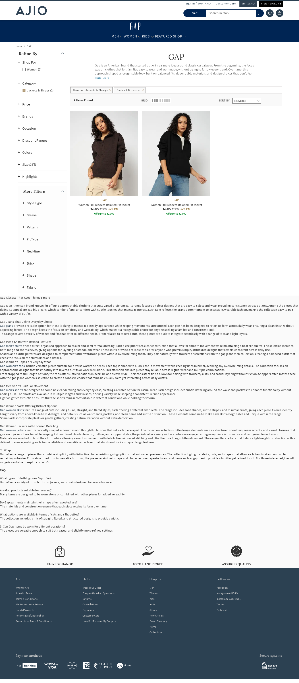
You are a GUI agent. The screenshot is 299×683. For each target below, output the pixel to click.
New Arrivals (157, 615)
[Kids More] (152, 36)
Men (152, 587)
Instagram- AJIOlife (227, 593)
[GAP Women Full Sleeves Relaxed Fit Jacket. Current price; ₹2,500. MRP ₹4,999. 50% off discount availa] (104, 164)
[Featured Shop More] (184, 36)
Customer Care (226, 3)
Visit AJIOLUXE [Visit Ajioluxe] (271, 3)
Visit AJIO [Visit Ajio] (248, 3)
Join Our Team (24, 593)
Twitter (220, 604)
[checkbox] (42, 69)
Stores (153, 610)
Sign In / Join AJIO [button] (198, 3)
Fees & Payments (25, 610)
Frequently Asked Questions (98, 593)
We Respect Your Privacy (29, 604)
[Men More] (121, 36)
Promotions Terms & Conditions (34, 621)
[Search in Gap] (235, 13)
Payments (88, 610)
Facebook (222, 587)
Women (154, 593)
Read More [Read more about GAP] (102, 78)
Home (19, 46)
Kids (152, 598)
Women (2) (34, 69)
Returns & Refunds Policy (30, 615)
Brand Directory (158, 621)
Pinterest (221, 610)
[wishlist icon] (270, 13)
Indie (152, 604)
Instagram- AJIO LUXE (228, 598)
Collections (156, 632)
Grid (144, 100)
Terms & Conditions (26, 598)
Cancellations (90, 604)
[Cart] (279, 13)
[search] (260, 13)
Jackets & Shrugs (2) (40, 90)
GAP (29, 46)
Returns (87, 598)
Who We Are (22, 587)
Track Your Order (92, 587)
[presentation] (181, 176)
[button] (42, 53)
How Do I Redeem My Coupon (99, 621)
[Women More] (139, 36)
